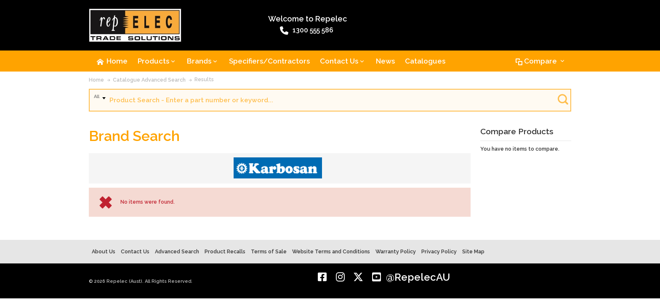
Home (96, 80)
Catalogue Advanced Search (149, 80)
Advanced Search (177, 251)
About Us (103, 251)
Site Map (473, 251)
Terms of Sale (269, 251)
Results (204, 79)
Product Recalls (225, 251)
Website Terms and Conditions (331, 251)
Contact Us (135, 251)
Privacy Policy (439, 251)
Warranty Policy (395, 251)
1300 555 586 (306, 31)
